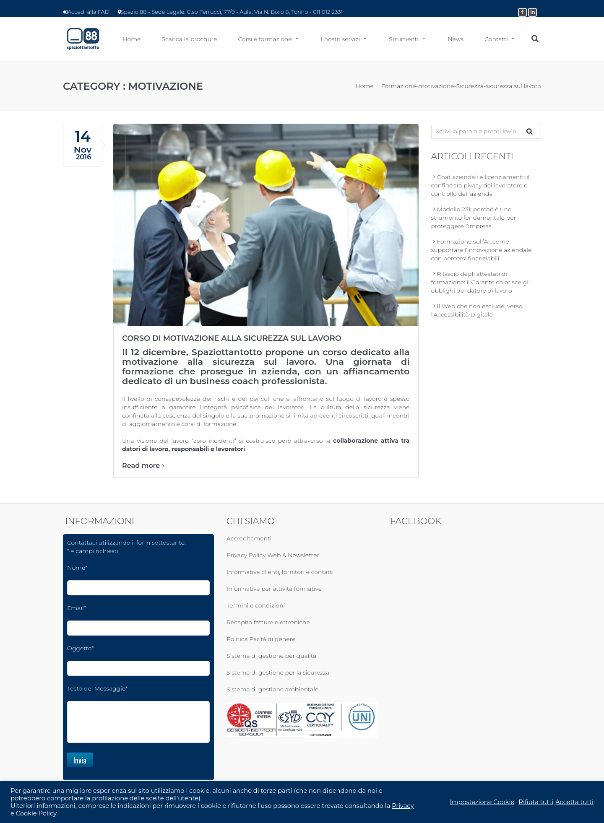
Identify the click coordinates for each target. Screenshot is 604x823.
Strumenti (404, 40)
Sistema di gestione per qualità (271, 657)
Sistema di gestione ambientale (272, 691)
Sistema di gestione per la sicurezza (277, 674)
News (455, 40)
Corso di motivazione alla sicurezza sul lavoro (231, 340)
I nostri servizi (340, 40)
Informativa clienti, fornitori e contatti (279, 573)
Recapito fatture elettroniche (268, 624)
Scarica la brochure (189, 40)
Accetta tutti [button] (574, 802)
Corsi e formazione (265, 40)
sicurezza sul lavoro (513, 87)
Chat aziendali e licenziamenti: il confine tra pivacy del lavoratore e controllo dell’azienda (480, 186)
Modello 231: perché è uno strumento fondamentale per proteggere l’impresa (473, 219)
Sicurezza (470, 87)
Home (131, 40)
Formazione (398, 87)
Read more (144, 467)
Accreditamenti (248, 540)
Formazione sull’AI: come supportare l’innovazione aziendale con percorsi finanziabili (481, 251)
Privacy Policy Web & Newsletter (272, 557)
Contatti (496, 40)
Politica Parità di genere (260, 640)
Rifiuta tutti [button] (535, 802)
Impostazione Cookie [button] (482, 802)
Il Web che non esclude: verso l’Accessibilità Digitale (477, 311)
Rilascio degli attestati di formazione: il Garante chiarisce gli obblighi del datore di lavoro (480, 283)
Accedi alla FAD (86, 11)
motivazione (436, 87)
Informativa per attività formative (274, 590)
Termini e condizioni (255, 607)
